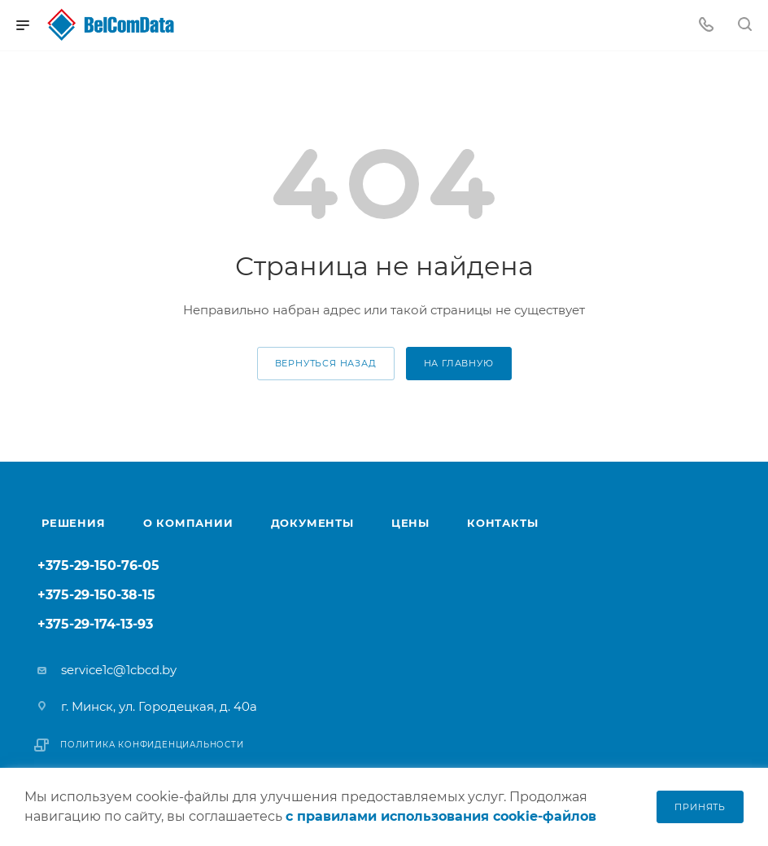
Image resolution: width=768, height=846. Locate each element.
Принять (700, 807)
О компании (188, 522)
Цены (410, 522)
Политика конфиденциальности (152, 744)
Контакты (502, 522)
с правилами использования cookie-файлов (441, 816)
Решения (73, 522)
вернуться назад (326, 363)
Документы (312, 522)
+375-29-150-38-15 (96, 596)
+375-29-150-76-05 (98, 566)
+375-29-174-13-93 (95, 625)
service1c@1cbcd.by (119, 669)
